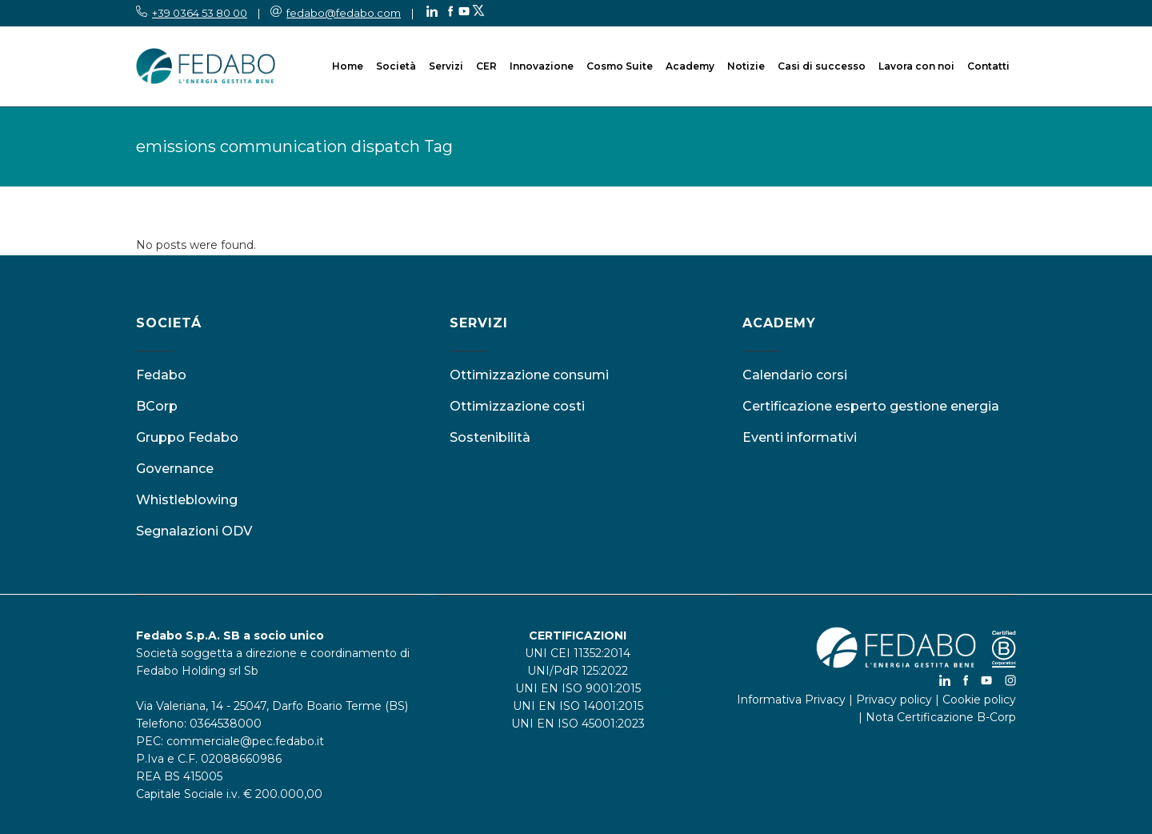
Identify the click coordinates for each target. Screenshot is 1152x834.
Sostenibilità (490, 437)
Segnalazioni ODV (194, 531)
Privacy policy (894, 699)
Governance (175, 468)
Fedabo (161, 375)
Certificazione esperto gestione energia (870, 406)
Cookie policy (979, 699)
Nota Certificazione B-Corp (941, 717)
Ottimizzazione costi (517, 406)
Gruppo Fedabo (187, 437)
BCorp (157, 406)
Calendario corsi (794, 375)
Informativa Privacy (791, 699)
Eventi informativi (799, 437)
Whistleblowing (187, 499)
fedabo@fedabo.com (343, 12)
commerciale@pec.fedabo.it (245, 741)
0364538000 (226, 723)
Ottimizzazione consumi (529, 375)
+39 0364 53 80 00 (199, 12)
